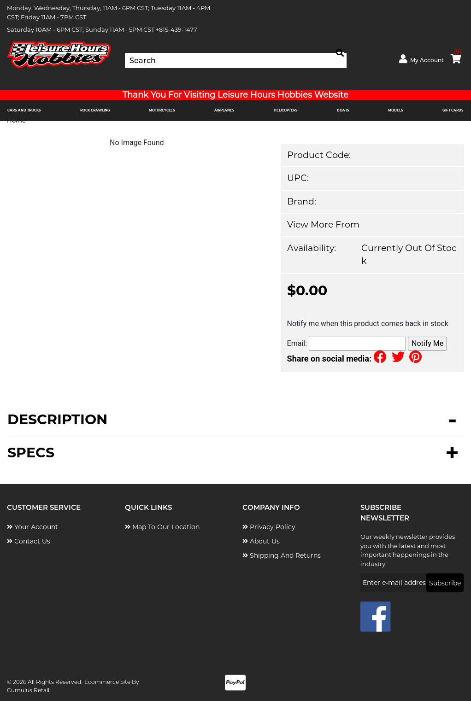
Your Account (32, 527)
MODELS (395, 110)
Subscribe (445, 583)
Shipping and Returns (281, 555)
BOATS (343, 110)
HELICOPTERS (286, 110)
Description (57, 420)
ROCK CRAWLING (95, 110)
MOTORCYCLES (162, 110)
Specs (30, 452)
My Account (421, 59)
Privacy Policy (268, 527)
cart (456, 57)
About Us (261, 541)
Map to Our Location (162, 527)
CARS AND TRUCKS (24, 110)
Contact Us (28, 541)
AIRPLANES (224, 110)
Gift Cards (453, 110)
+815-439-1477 (176, 29)
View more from (323, 224)
